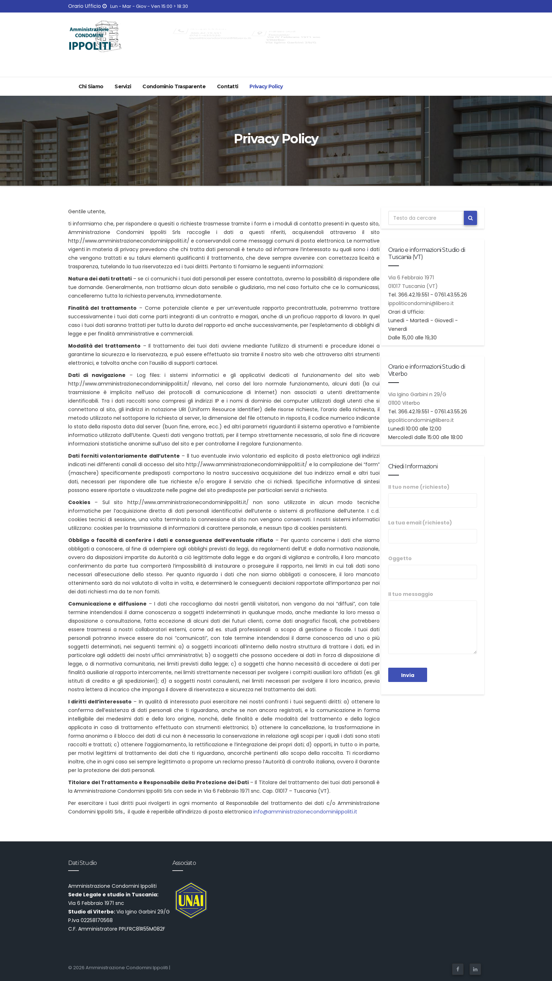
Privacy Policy (266, 86)
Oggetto (432, 567)
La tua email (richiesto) (432, 531)
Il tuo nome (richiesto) (432, 495)
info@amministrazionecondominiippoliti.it (305, 811)
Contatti (227, 86)
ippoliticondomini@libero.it (421, 303)
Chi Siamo (91, 86)
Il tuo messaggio (432, 622)
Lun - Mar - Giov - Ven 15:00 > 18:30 (145, 6)
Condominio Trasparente (174, 86)
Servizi (123, 86)
